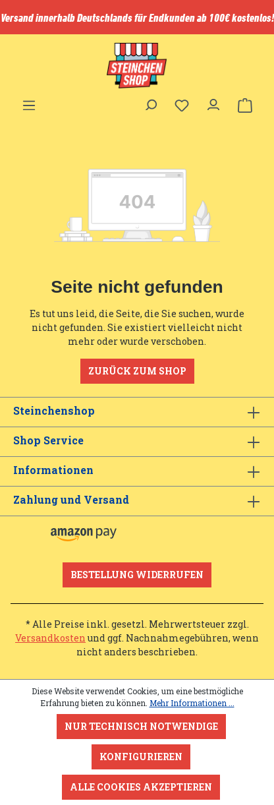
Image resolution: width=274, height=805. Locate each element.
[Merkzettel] (182, 105)
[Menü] (29, 101)
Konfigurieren (140, 756)
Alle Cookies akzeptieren (141, 787)
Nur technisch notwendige (141, 726)
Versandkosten (50, 638)
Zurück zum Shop (137, 371)
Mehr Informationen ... (192, 703)
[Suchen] (150, 101)
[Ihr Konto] (213, 101)
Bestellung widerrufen (137, 574)
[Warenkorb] (245, 105)
